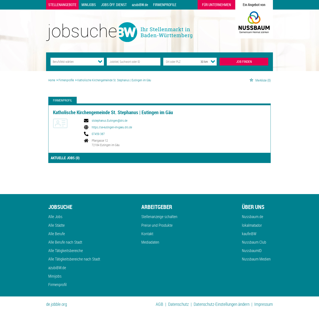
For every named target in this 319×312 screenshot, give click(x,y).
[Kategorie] (73, 62)
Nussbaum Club (254, 242)
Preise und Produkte (157, 225)
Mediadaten (150, 242)
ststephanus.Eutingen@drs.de (109, 120)
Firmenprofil (62, 100)
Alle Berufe (56, 233)
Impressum (263, 304)
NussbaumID (252, 250)
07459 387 (98, 134)
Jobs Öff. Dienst (114, 4)
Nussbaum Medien (256, 259)
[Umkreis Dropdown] (213, 61)
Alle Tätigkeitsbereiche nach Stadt (74, 259)
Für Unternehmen (216, 4)
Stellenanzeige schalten (159, 216)
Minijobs (89, 4)
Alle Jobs (55, 216)
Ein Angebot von (254, 4)
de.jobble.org (56, 304)
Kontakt (147, 233)
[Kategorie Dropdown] (100, 61)
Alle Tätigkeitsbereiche (65, 250)
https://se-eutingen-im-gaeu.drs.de (112, 127)
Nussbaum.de (252, 216)
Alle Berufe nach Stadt (65, 242)
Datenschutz (178, 304)
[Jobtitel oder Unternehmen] (133, 62)
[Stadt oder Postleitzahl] (177, 62)
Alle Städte (56, 225)
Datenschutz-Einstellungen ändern (221, 304)
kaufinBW (249, 233)
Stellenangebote (62, 4)
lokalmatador (252, 225)
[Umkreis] (200, 62)
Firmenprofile (164, 4)
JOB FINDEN (244, 61)
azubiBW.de (140, 4)
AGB (159, 304)
